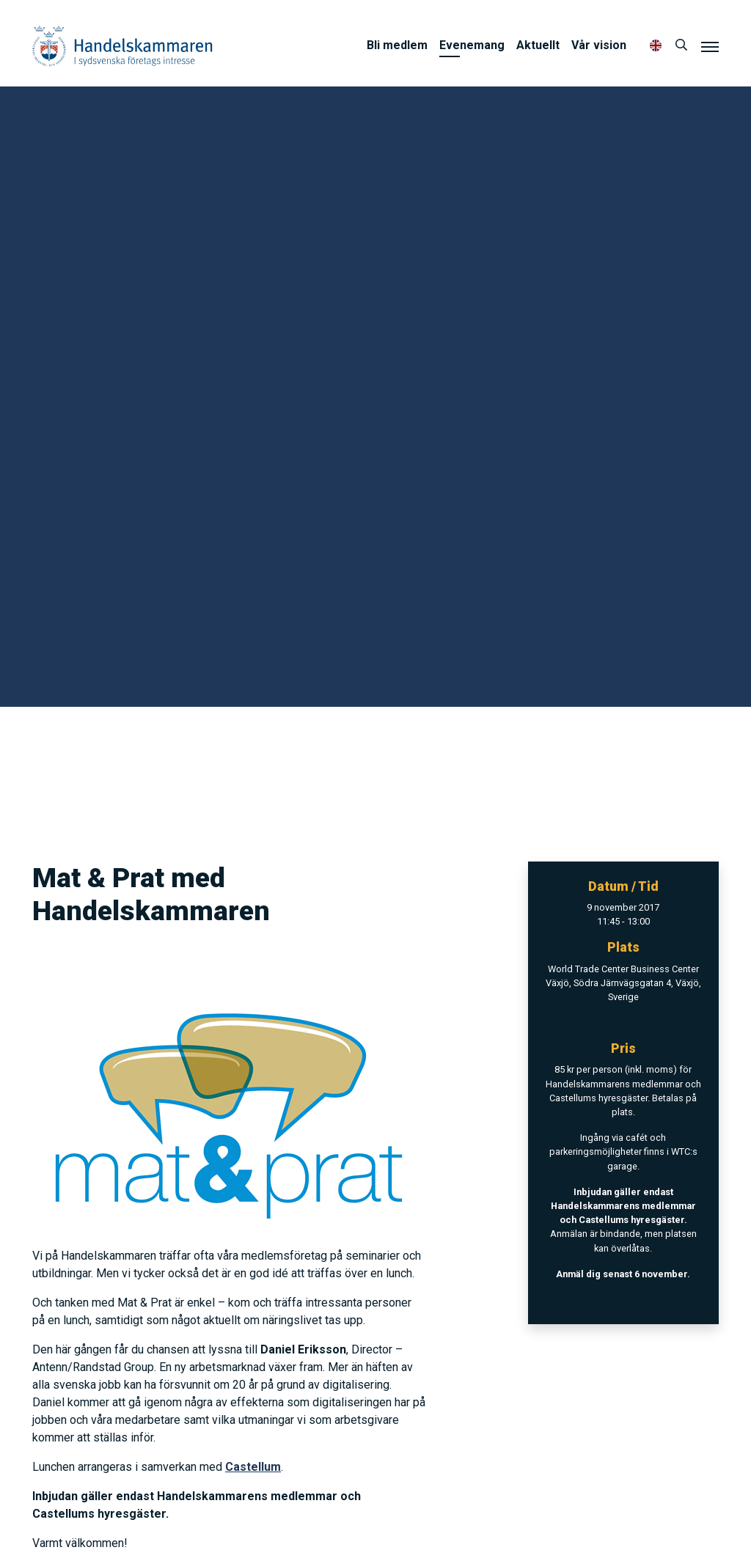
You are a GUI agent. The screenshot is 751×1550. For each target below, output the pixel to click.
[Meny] (710, 46)
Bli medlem (397, 45)
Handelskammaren (122, 46)
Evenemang (472, 45)
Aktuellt (538, 45)
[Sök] (681, 45)
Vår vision (598, 45)
